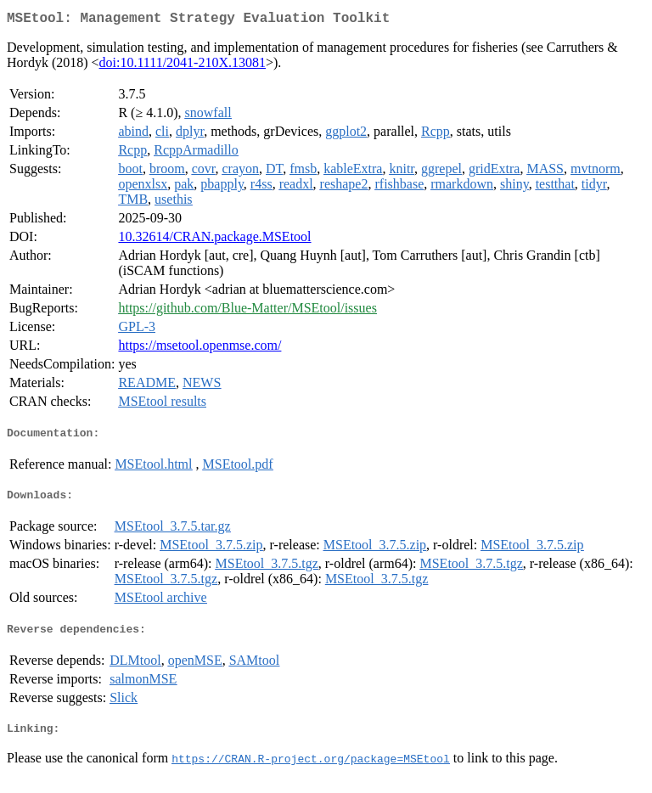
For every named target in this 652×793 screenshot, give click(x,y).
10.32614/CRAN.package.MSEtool (214, 240)
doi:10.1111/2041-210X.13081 (182, 66)
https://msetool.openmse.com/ (199, 348)
